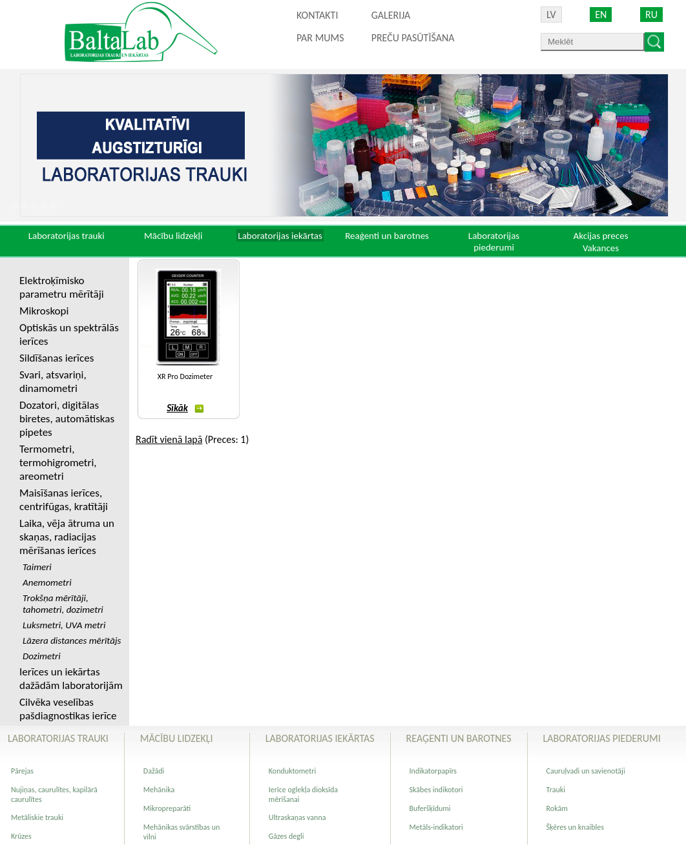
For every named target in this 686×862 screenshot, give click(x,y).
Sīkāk (185, 408)
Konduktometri (292, 770)
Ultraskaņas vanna (297, 817)
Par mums (320, 38)
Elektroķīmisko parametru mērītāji (61, 287)
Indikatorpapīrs (433, 770)
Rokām (557, 808)
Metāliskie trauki (37, 817)
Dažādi (153, 770)
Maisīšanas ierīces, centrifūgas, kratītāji (63, 499)
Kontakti (317, 15)
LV (551, 14)
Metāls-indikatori (436, 827)
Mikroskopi (43, 311)
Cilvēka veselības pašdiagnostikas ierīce (67, 709)
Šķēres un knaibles (575, 827)
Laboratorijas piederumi (493, 241)
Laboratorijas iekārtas (280, 235)
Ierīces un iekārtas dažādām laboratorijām (71, 678)
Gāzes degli (286, 836)
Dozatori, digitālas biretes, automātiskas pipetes (66, 418)
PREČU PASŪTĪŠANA (413, 38)
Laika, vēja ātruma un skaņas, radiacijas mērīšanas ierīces (66, 537)
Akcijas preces (600, 235)
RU (651, 14)
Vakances (601, 248)
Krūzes (21, 836)
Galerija (391, 15)
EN (601, 14)
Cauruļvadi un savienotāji (585, 770)
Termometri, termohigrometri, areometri (58, 462)
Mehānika (158, 789)
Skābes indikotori (436, 789)
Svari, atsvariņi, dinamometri (53, 381)
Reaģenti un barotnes (387, 235)
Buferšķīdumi (430, 808)
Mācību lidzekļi (173, 235)
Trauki (555, 789)
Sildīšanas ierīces (56, 358)
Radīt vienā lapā (169, 439)
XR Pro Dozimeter (185, 376)
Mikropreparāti (167, 808)
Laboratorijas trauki (66, 235)
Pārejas (22, 770)
